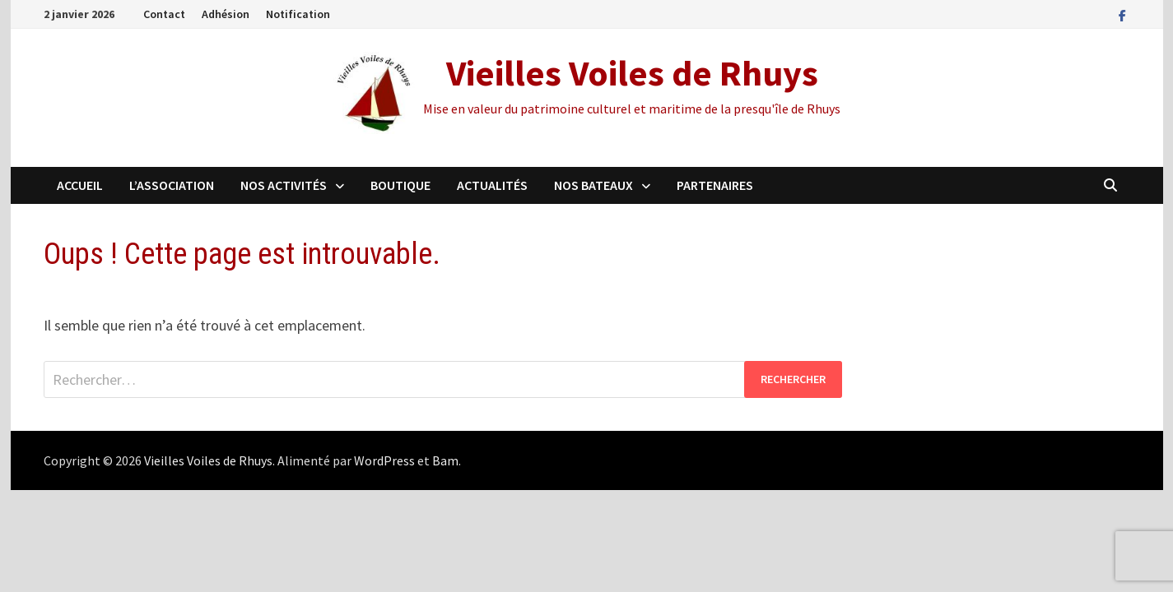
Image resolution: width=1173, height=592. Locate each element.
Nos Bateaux (593, 185)
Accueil (80, 185)
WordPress (384, 460)
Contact (164, 14)
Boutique (400, 185)
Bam (445, 460)
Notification (298, 14)
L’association (171, 185)
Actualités (492, 185)
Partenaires (715, 185)
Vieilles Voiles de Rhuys (632, 72)
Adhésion (225, 14)
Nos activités (283, 185)
